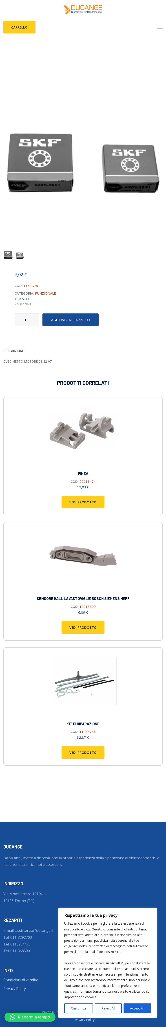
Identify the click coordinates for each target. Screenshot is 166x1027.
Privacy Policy (14, 988)
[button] (29, 1017)
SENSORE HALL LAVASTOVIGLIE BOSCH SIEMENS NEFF (83, 598)
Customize (78, 1008)
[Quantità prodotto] (27, 319)
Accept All (137, 1008)
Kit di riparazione (83, 723)
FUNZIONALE (45, 293)
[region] (107, 963)
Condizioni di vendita (20, 979)
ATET (26, 299)
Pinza (83, 473)
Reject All (108, 1008)
